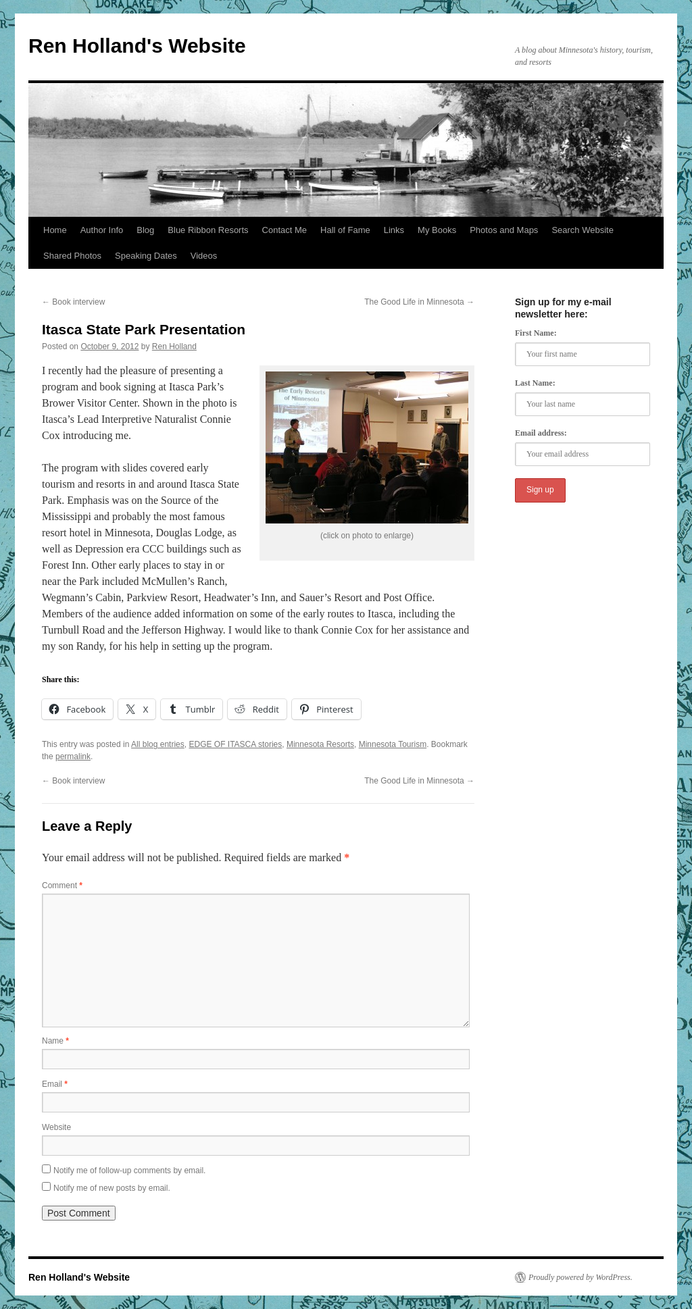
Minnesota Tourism (393, 744)
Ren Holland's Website (137, 45)
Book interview (73, 302)
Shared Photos (72, 256)
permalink (73, 756)
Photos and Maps (504, 230)
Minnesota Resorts (320, 744)
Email (55, 1084)
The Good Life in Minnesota (419, 302)
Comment (62, 885)
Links (394, 230)
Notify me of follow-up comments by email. (129, 1170)
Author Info (102, 230)
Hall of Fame (345, 230)
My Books (437, 230)
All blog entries (157, 744)
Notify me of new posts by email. (111, 1188)
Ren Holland (174, 346)
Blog (145, 230)
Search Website (582, 230)
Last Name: (535, 383)
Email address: (541, 433)
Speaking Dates (146, 256)
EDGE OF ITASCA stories (235, 744)
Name (55, 1041)
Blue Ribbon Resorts (208, 230)
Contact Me (284, 230)
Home (55, 230)
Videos (204, 256)
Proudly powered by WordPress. (580, 1277)
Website (56, 1127)
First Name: (536, 333)
